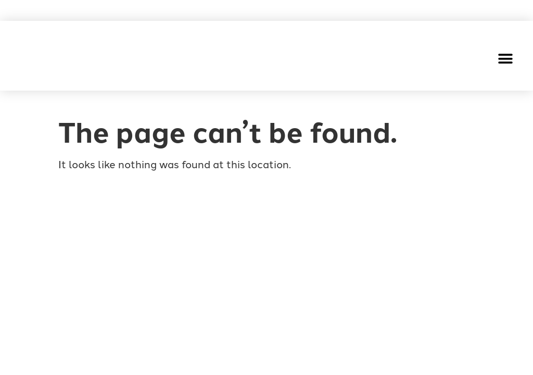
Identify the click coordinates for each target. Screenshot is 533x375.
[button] (505, 58)
